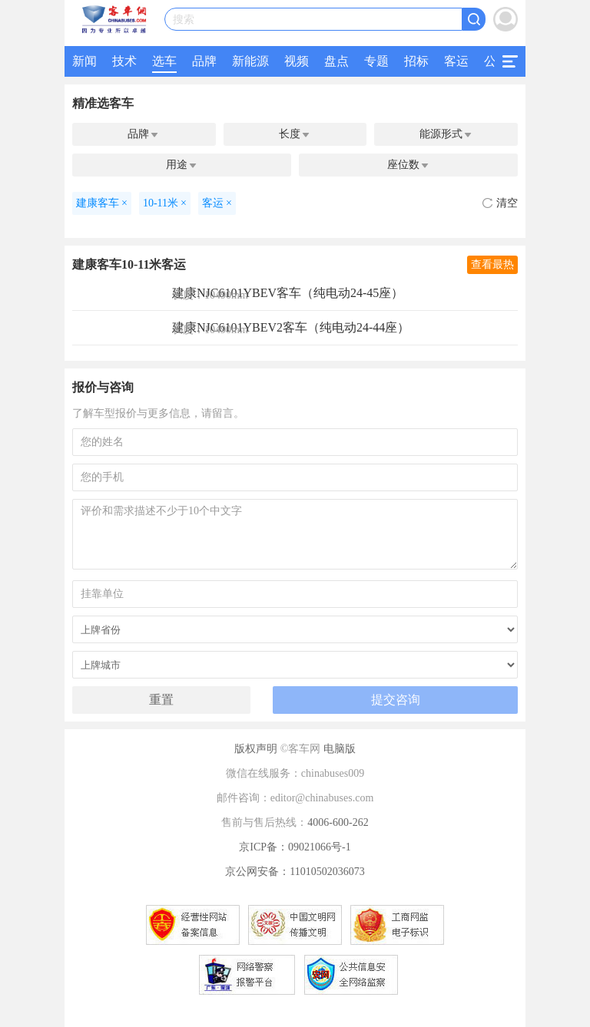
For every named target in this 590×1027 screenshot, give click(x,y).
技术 (124, 61)
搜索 (183, 19)
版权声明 (255, 749)
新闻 (84, 61)
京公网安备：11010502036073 (294, 871)
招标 (416, 61)
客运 (456, 61)
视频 (296, 61)
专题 (376, 61)
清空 (500, 203)
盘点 (336, 61)
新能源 (250, 61)
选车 (164, 61)
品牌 (204, 61)
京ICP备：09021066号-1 (294, 847)
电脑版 (339, 749)
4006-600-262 (337, 822)
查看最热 (492, 264)
